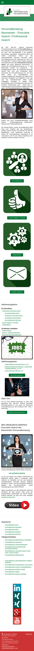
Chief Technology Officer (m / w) (14, 370)
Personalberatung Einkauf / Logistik (15, 569)
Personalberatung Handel (12, 571)
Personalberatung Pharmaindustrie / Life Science (19, 564)
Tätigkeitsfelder (17, 255)
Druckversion (7, 634)
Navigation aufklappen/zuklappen (17, 2)
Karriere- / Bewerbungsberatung (11, 332)
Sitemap (14, 634)
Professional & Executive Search (11, 311)
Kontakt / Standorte (17, 292)
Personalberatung (17, 181)
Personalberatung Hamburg (13, 532)
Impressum (5, 644)
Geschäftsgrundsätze (8, 648)
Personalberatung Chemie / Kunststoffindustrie (18, 567)
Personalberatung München (13, 534)
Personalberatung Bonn (11, 525)
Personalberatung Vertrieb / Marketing (15, 574)
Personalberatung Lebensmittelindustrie (16, 544)
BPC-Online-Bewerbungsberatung (11, 334)
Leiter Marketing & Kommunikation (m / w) (17, 364)
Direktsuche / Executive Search (14, 315)
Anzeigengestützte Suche (12, 313)
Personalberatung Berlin (12, 529)
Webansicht (29, 634)
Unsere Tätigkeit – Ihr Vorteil (17, 218)
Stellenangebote (6, 330)
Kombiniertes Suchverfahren (13, 318)
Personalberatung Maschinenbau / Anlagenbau (18, 540)
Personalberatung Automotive (13, 542)
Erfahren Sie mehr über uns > (17, 412)
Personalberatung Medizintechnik (14, 555)
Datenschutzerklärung (8, 646)
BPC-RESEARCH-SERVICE (13, 320)
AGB (16, 648)
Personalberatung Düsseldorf (13, 527)
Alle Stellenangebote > (17, 375)
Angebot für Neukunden (8, 497)
